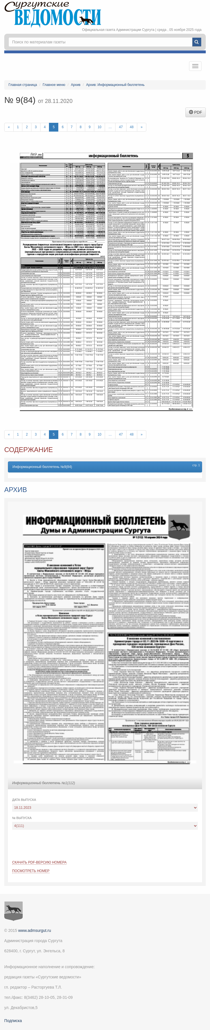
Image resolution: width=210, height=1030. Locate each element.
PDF (195, 112)
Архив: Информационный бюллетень (115, 85)
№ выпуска (22, 818)
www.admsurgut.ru (34, 930)
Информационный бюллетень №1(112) (43, 783)
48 (132, 127)
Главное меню (54, 85)
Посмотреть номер (31, 871)
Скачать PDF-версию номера (39, 862)
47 (121, 127)
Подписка (13, 1020)
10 (99, 127)
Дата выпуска (24, 799)
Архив (76, 85)
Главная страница (22, 85)
